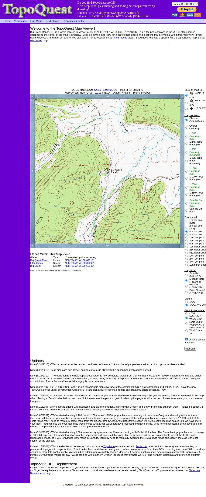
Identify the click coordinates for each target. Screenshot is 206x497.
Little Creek (36, 263)
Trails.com (141, 446)
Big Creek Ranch (39, 260)
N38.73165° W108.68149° (79, 265)
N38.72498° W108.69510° (79, 260)
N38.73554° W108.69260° (79, 263)
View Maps (20, 21)
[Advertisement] (15, 80)
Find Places (52, 21)
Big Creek (35, 265)
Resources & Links (73, 21)
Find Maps (36, 21)
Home (7, 21)
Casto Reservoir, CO (105, 89)
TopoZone (109, 446)
